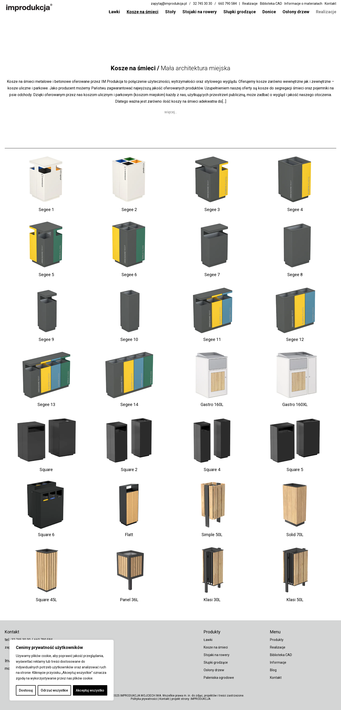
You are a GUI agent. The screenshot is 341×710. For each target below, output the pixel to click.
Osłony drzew (296, 11)
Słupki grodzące (239, 11)
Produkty (276, 640)
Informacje (278, 662)
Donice (269, 11)
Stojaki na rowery (199, 11)
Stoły (170, 11)
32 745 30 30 (202, 3)
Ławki (114, 11)
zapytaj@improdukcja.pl (169, 3)
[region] (61, 670)
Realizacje (326, 11)
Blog (273, 670)
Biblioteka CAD (271, 3)
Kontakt (330, 3)
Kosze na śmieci (142, 11)
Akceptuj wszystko (90, 690)
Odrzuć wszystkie (54, 690)
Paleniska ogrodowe (219, 677)
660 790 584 (227, 3)
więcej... (170, 114)
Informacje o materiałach (303, 3)
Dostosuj (26, 690)
